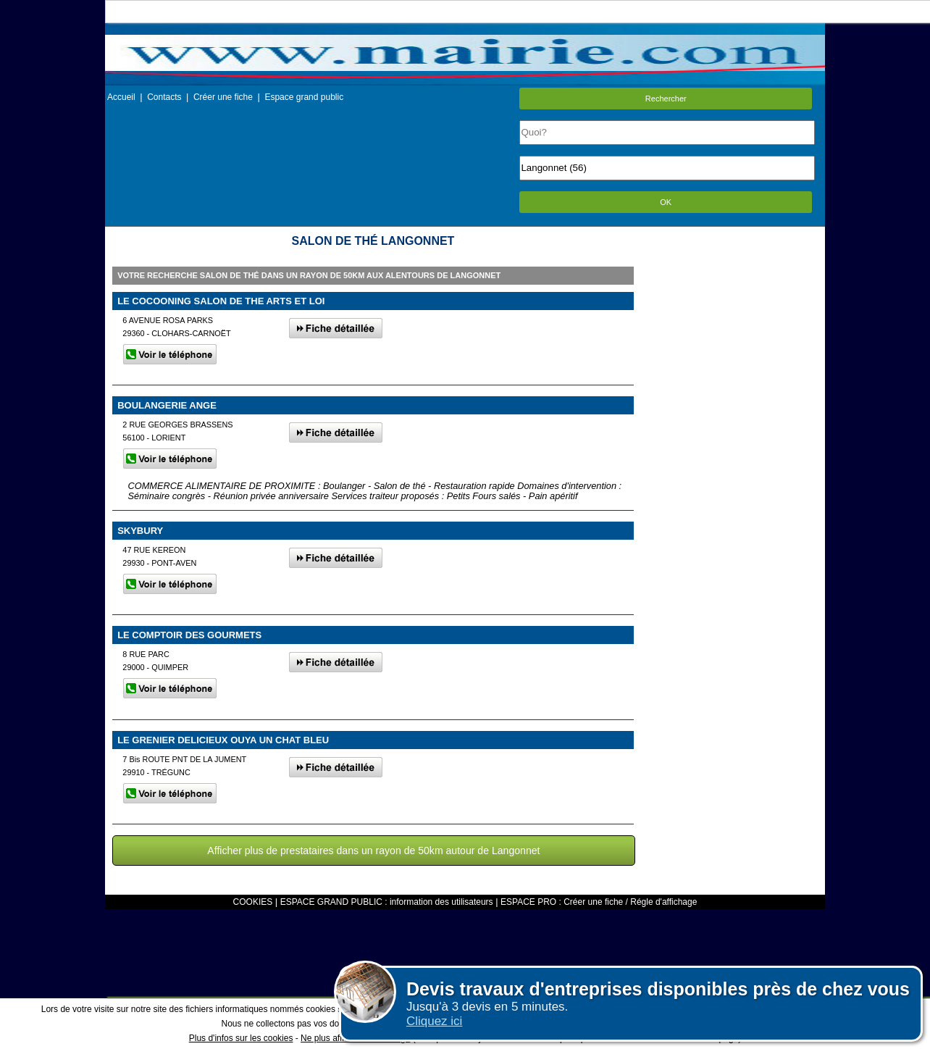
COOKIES (253, 902)
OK (665, 202)
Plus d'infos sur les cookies (241, 1038)
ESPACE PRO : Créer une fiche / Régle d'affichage (598, 902)
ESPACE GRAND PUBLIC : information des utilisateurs (386, 902)
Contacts (164, 97)
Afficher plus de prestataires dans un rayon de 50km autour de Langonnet (373, 850)
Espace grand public (303, 97)
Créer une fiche (223, 97)
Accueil (121, 97)
